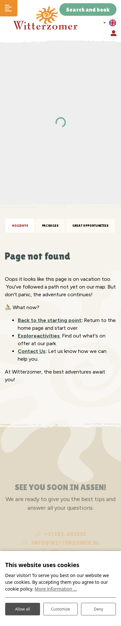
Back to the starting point (49, 320)
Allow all (22, 609)
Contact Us (31, 351)
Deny (98, 609)
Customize (60, 609)
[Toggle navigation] (8, 8)
